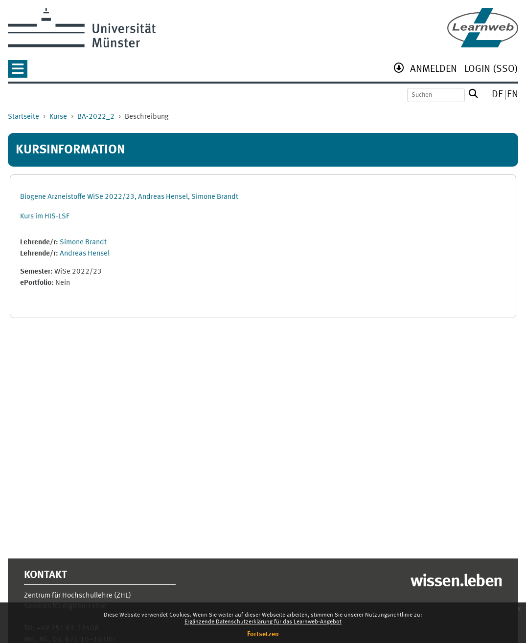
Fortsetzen (263, 634)
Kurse (58, 117)
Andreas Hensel (85, 253)
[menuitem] (433, 70)
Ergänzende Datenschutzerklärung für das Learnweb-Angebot (263, 622)
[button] (17, 72)
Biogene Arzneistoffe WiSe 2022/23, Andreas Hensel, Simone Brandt (129, 197)
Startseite (23, 117)
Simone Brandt (83, 242)
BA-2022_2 (95, 117)
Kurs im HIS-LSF (44, 216)
